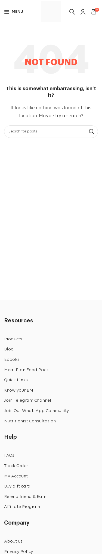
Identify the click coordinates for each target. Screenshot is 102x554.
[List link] (51, 339)
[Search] (51, 131)
